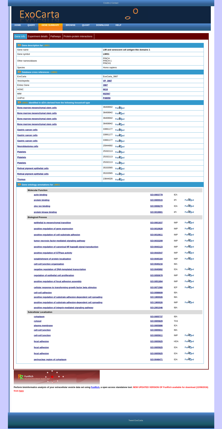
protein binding (42, 200)
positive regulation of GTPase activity (53, 253)
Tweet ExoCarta (136, 420)
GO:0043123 (156, 247)
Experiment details (38, 36)
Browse (70, 25)
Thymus (21, 179)
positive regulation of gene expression (53, 229)
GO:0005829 (156, 321)
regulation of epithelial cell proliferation (54, 275)
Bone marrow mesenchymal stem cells (37, 108)
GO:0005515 (156, 200)
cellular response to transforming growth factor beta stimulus (65, 287)
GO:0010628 (156, 229)
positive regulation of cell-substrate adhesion (57, 235)
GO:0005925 (156, 341)
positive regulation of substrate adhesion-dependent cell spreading (68, 297)
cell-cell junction (42, 330)
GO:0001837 (156, 222)
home (18, 25)
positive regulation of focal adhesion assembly (58, 281)
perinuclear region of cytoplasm (50, 359)
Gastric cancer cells (27, 130)
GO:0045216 (156, 264)
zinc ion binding (42, 206)
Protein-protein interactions (78, 36)
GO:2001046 (156, 307)
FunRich (95, 387)
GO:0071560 (156, 287)
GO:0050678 (156, 275)
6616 (105, 89)
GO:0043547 (156, 253)
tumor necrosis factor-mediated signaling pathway (59, 241)
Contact (114, 3)
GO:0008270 (156, 206)
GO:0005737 (156, 316)
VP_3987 (107, 81)
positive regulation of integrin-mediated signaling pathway (63, 307)
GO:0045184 (156, 259)
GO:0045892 (156, 269)
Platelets (21, 152)
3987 (105, 85)
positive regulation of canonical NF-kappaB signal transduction (66, 247)
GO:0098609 (156, 292)
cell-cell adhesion (43, 292)
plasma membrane (43, 325)
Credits (106, 3)
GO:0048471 (156, 359)
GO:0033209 (156, 241)
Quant (86, 25)
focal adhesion (41, 341)
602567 (106, 94)
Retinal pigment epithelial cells (32, 168)
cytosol (37, 321)
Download (102, 25)
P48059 (106, 98)
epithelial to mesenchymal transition (52, 222)
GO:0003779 (156, 195)
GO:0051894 (156, 281)
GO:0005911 (156, 330)
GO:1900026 (156, 297)
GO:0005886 (156, 325)
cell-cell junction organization (49, 264)
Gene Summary (50, 25)
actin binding (40, 195)
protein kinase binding (45, 212)
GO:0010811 (156, 235)
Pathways (55, 36)
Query (31, 25)
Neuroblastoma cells (27, 146)
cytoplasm (39, 316)
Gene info (20, 36)
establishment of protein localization (52, 259)
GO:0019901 (156, 212)
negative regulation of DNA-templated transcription (60, 269)
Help (118, 25)
